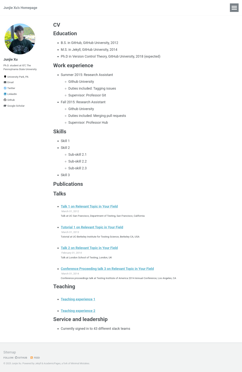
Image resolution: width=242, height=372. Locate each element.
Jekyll (38, 363)
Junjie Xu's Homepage (20, 8)
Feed (35, 357)
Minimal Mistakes (80, 363)
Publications (60, 8)
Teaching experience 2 (78, 311)
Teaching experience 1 (78, 299)
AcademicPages (52, 363)
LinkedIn (10, 93)
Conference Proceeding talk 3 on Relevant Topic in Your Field (107, 269)
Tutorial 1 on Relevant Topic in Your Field (92, 227)
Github (9, 99)
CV (78, 8)
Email (8, 82)
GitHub (21, 357)
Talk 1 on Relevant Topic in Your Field (89, 206)
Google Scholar (14, 105)
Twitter (9, 88)
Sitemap (9, 352)
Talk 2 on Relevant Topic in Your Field (89, 248)
